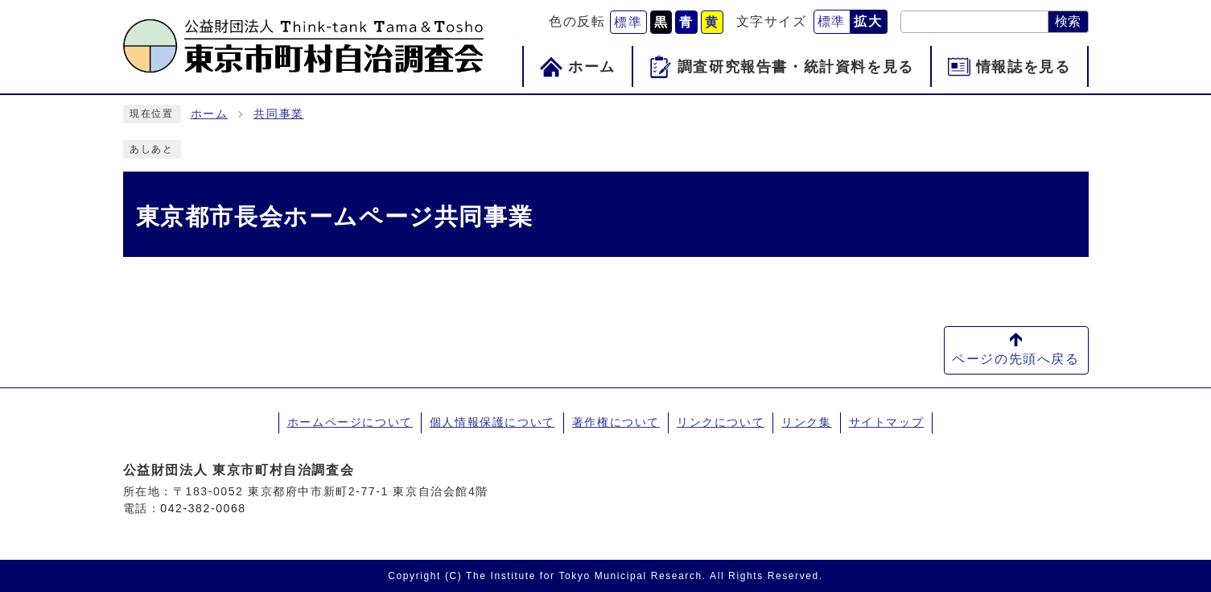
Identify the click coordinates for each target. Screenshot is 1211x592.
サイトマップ (887, 422)
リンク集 (806, 422)
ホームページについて (350, 422)
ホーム (210, 114)
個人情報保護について (492, 422)
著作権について (616, 422)
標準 (628, 22)
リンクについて (720, 422)
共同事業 (278, 114)
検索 (1068, 21)
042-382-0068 (202, 508)
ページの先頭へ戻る (1015, 359)
